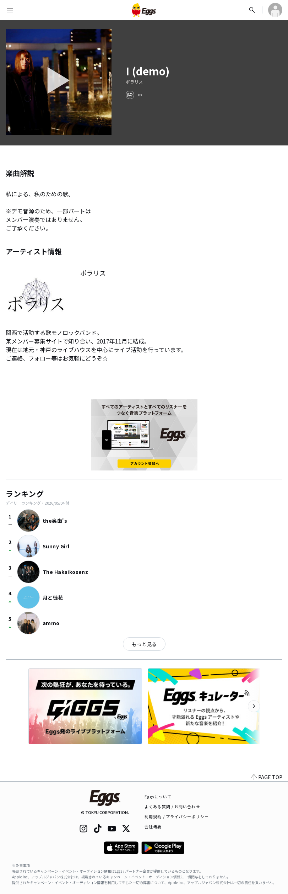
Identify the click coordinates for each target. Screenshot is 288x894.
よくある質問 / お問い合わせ (172, 806)
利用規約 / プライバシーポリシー (177, 816)
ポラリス (134, 82)
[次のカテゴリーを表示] (254, 706)
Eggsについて (158, 796)
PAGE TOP (266, 777)
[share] (130, 95)
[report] (140, 95)
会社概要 (153, 826)
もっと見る (144, 644)
